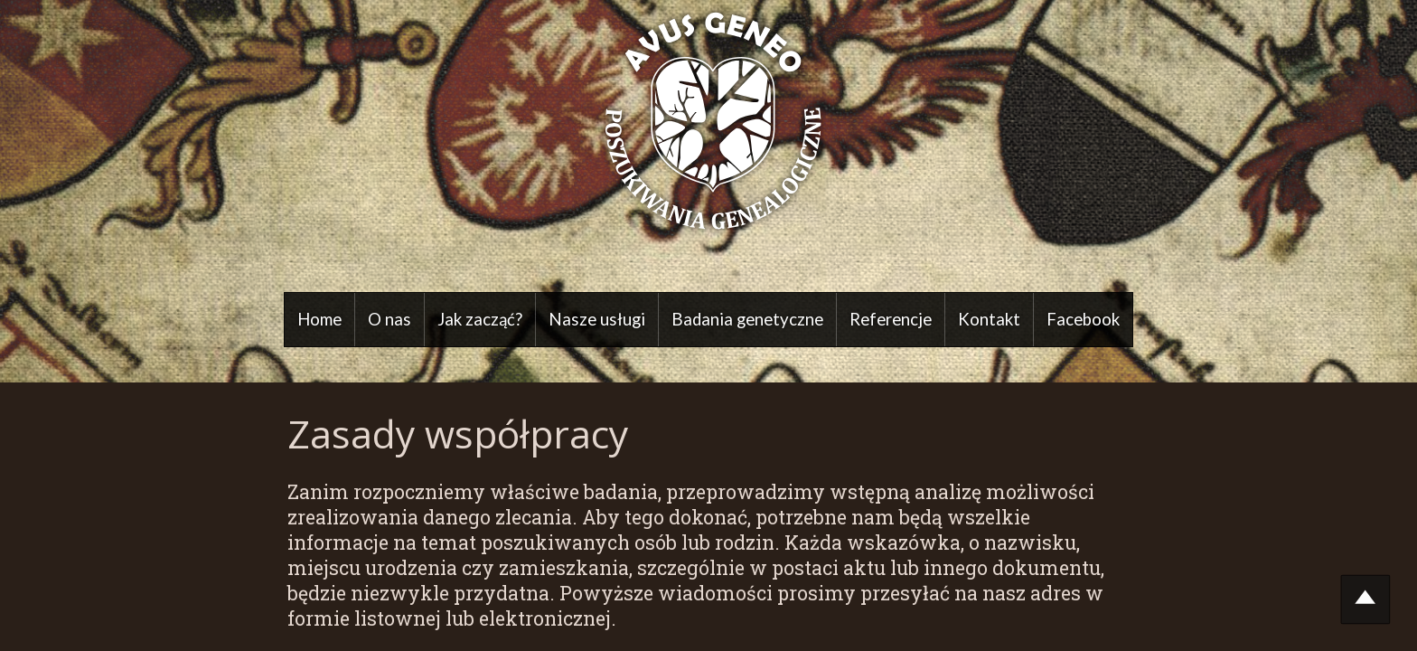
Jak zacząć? (479, 319)
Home (319, 319)
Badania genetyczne (747, 319)
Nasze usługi (597, 319)
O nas (389, 319)
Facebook (1083, 319)
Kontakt (989, 319)
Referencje (890, 319)
